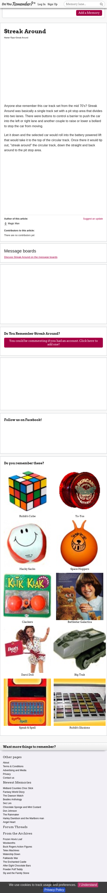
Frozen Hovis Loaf (12, 839)
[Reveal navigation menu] (9, 13)
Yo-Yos (80, 492)
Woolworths (9, 843)
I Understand (88, 885)
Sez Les (7, 803)
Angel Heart (9, 822)
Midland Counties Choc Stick (18, 788)
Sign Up (52, 4)
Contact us (8, 777)
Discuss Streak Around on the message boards (30, 257)
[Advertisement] (53, 73)
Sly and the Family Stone (16, 873)
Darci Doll (27, 651)
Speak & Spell (27, 704)
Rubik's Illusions (80, 704)
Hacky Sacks (27, 545)
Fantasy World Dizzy (14, 792)
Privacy (7, 774)
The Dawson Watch (13, 795)
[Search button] (101, 4)
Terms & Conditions (13, 766)
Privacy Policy (54, 889)
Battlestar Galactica (80, 598)
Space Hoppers (80, 545)
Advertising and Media (14, 770)
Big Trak (80, 651)
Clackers (27, 598)
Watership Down (11, 854)
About (6, 762)
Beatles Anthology (12, 799)
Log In (42, 4)
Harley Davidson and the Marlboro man (23, 818)
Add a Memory (89, 13)
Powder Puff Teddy (13, 869)
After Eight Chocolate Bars (17, 865)
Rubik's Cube (27, 492)
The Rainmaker (11, 814)
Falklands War (10, 858)
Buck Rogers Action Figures (17, 846)
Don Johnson (10, 811)
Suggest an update (93, 218)
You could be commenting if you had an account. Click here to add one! (53, 342)
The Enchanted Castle (14, 862)
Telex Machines (11, 850)
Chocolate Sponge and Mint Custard (22, 807)
